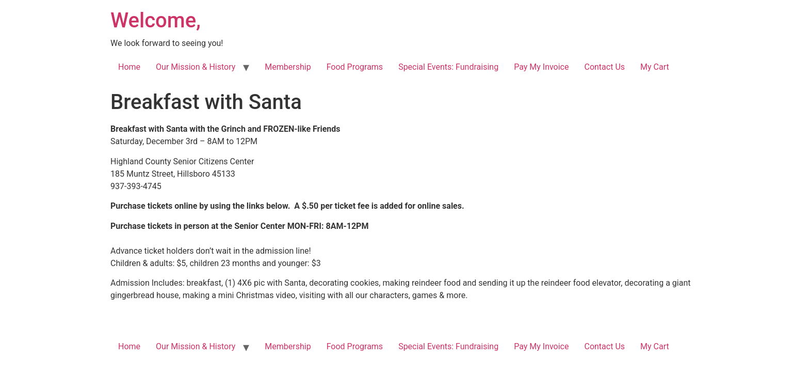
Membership (288, 67)
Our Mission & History (195, 67)
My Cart (654, 67)
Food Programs (355, 67)
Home (129, 67)
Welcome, (155, 20)
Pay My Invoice (541, 67)
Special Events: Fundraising (448, 67)
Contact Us (604, 67)
